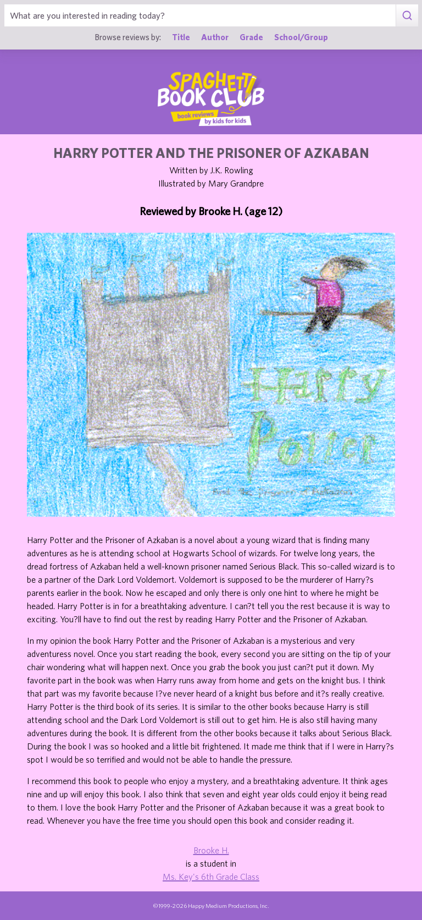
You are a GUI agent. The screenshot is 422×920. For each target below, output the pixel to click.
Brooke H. (211, 850)
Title (181, 37)
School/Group (301, 37)
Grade (251, 37)
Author (215, 37)
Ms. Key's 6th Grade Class (211, 876)
